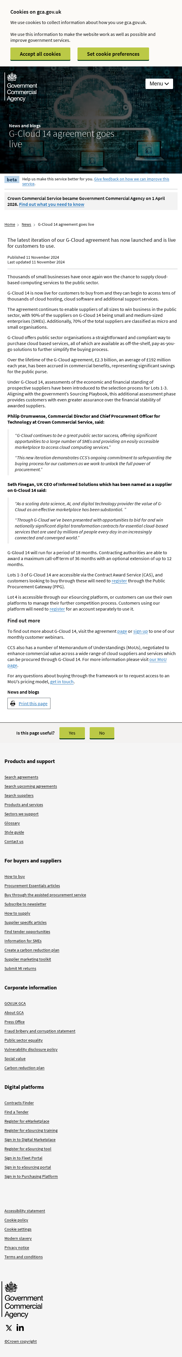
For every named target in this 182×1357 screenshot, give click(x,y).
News (26, 224)
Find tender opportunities (27, 931)
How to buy (14, 876)
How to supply (17, 913)
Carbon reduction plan (24, 1067)
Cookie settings (17, 1229)
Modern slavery (18, 1238)
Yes (72, 733)
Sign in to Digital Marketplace (30, 1139)
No (102, 733)
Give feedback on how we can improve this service (95, 181)
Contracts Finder (19, 1102)
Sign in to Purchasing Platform (31, 1176)
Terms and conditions (23, 1256)
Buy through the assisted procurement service (45, 894)
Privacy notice (16, 1247)
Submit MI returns (20, 968)
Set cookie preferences (113, 53)
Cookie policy (16, 1220)
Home (9, 224)
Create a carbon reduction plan (31, 950)
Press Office (14, 1021)
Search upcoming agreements (30, 786)
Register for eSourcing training (31, 1130)
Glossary (12, 823)
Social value (15, 1058)
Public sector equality (23, 1040)
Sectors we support (21, 813)
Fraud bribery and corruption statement (39, 1031)
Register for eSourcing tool (27, 1148)
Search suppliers (19, 795)
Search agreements (21, 777)
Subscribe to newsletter (25, 904)
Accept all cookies (40, 53)
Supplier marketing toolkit (27, 959)
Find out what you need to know (51, 204)
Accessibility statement (24, 1210)
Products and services (23, 804)
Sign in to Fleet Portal (23, 1158)
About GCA (14, 1012)
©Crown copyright (20, 1341)
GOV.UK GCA (15, 1003)
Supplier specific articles (25, 922)
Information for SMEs (23, 940)
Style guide (14, 832)
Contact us (13, 841)
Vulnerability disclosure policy (31, 1049)
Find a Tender (16, 1112)
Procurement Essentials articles (32, 885)
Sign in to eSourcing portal (27, 1167)
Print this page (33, 703)
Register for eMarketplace (26, 1121)
